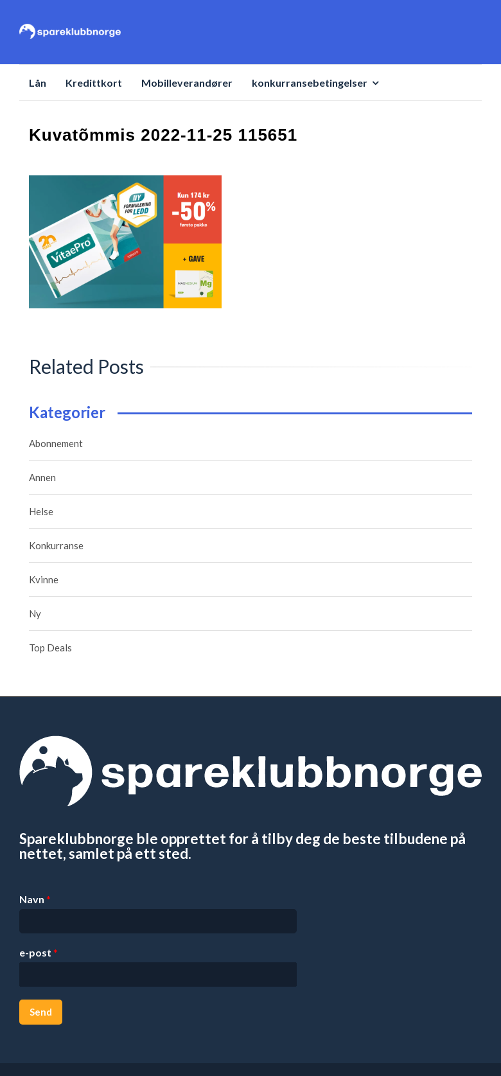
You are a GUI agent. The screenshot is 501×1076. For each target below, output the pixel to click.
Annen (42, 477)
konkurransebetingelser (309, 82)
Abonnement (56, 443)
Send (41, 1012)
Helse (41, 511)
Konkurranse (56, 545)
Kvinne (43, 579)
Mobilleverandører (187, 82)
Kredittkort (94, 82)
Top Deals (50, 647)
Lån (37, 82)
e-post (38, 952)
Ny (35, 613)
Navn (35, 899)
